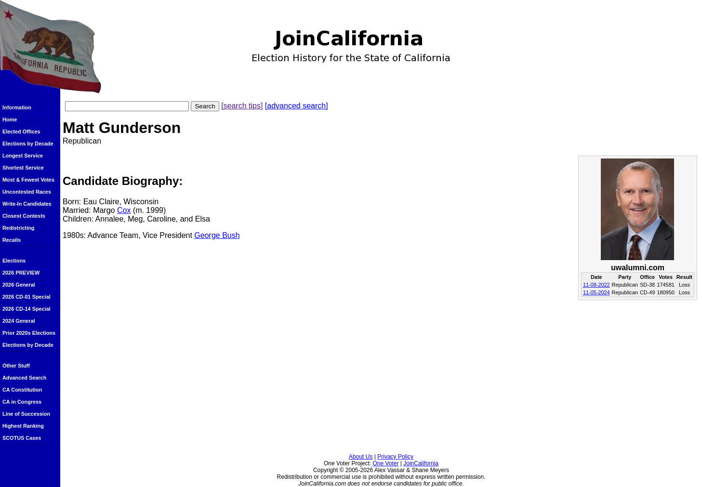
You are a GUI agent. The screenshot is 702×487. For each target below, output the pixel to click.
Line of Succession (26, 414)
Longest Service (22, 155)
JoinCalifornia (420, 463)
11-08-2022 (596, 285)
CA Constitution (22, 390)
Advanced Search (24, 378)
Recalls (11, 240)
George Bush (216, 235)
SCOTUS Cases (21, 438)
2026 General (18, 285)
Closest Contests (23, 216)
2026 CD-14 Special (26, 309)
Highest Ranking (23, 426)
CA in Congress (21, 402)
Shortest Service (23, 168)
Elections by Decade (27, 143)
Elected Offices (21, 131)
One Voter (385, 463)
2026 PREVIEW (21, 273)
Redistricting (18, 228)
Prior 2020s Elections (28, 333)
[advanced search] (296, 106)
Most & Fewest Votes (28, 180)
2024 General (18, 321)
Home (9, 119)
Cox (124, 210)
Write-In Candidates (27, 204)
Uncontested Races (26, 192)
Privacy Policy (395, 456)
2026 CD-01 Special (26, 297)
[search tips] (242, 106)
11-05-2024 (596, 292)
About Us (360, 456)
